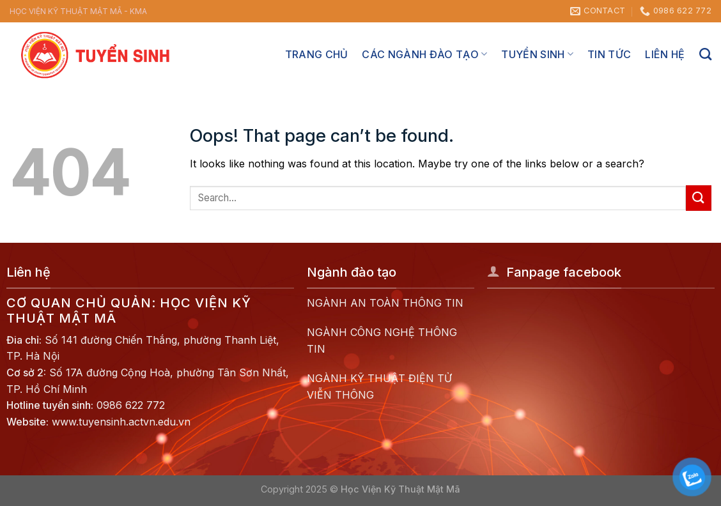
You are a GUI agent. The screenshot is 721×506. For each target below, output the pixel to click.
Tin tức (609, 54)
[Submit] (698, 197)
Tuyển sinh (537, 54)
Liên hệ (665, 54)
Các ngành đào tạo (424, 54)
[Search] (705, 54)
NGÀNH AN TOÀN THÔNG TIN (385, 302)
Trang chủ (316, 54)
